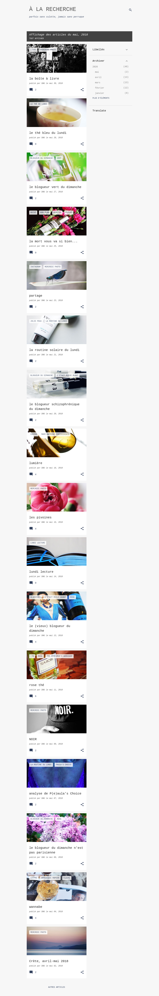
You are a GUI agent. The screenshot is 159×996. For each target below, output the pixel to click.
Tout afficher (36, 39)
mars (97, 82)
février (99, 88)
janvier (99, 93)
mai (97, 72)
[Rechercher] (130, 10)
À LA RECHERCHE (52, 9)
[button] (82, 90)
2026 (95, 67)
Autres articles (56, 987)
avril (98, 77)
